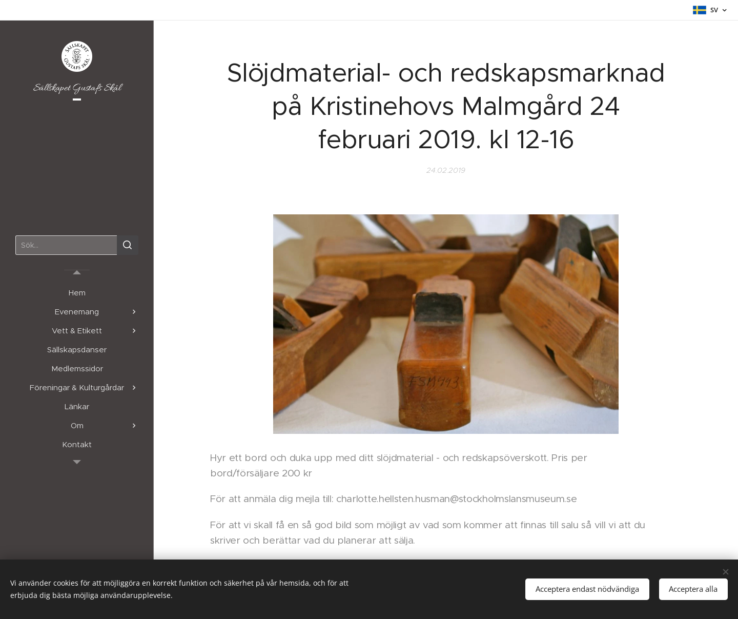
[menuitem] (77, 292)
